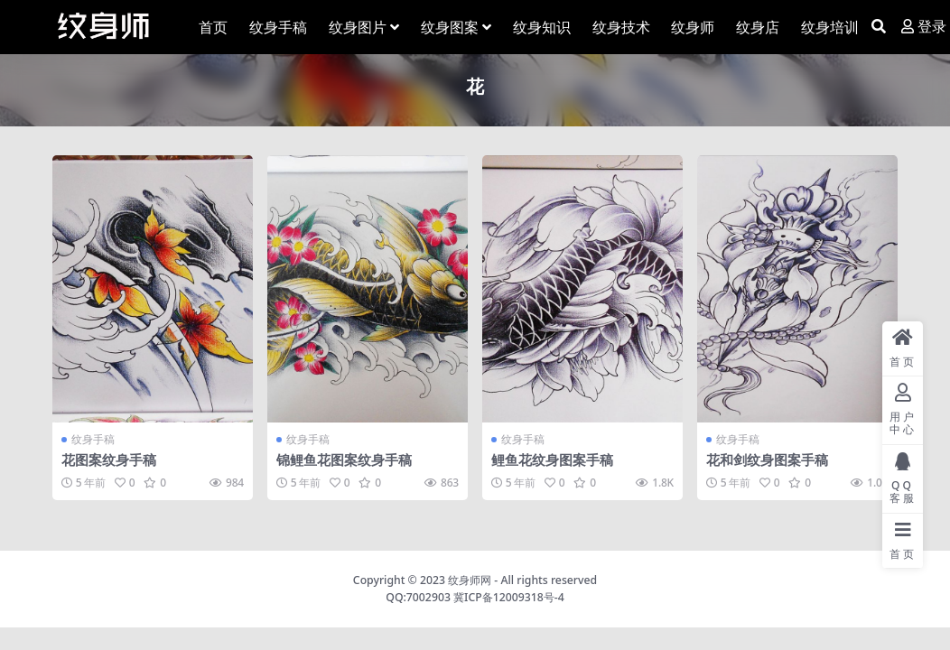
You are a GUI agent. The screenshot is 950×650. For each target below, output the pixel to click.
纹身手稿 (93, 439)
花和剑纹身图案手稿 (767, 459)
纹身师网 (469, 580)
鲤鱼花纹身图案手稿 (552, 459)
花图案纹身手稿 (108, 459)
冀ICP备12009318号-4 (508, 597)
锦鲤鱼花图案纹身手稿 (344, 459)
